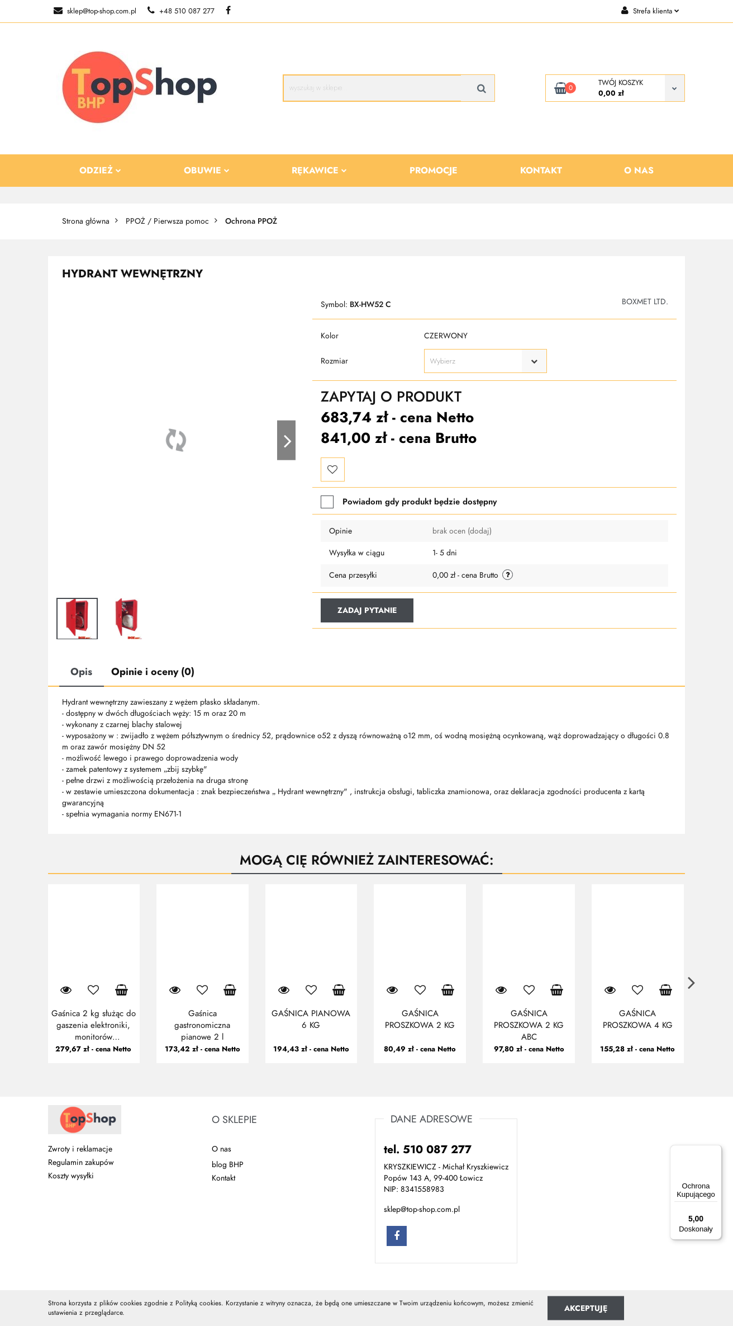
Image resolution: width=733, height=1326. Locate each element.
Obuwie (207, 170)
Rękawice (319, 170)
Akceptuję (585, 1308)
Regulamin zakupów (81, 1162)
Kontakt (541, 170)
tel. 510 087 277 (428, 1149)
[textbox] (475, 361)
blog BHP (228, 1164)
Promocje (434, 170)
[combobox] (485, 361)
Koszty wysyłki (71, 1176)
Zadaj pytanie (367, 610)
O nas (639, 170)
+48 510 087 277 (181, 11)
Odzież (100, 170)
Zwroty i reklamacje (80, 1149)
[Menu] (715, 1151)
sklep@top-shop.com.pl (95, 11)
